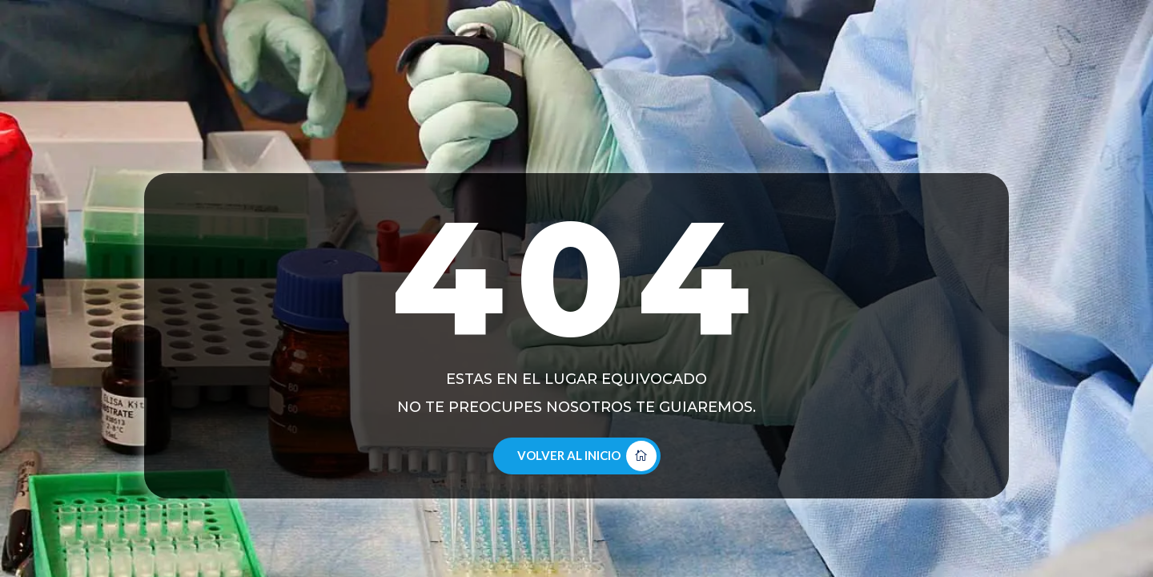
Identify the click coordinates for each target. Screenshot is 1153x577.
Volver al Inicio (569, 455)
